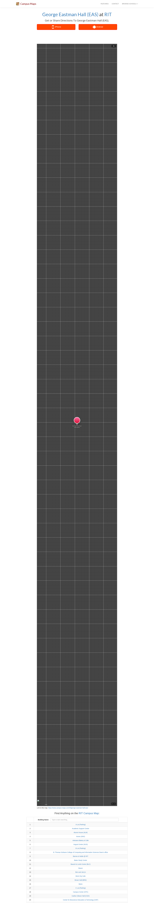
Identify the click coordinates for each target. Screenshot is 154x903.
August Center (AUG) (80, 844)
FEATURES (105, 4)
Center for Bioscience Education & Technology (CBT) (80, 900)
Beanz (80, 868)
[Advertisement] (77, 37)
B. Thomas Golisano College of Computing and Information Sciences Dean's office (80, 852)
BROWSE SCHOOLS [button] (130, 4)
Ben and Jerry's (80, 872)
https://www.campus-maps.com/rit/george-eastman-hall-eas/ (68, 808)
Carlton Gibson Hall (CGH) (81, 896)
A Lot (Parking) (81, 824)
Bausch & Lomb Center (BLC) (80, 864)
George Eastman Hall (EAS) (70, 14)
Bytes (80, 884)
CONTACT (115, 4)
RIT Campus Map (89, 813)
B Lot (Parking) (81, 848)
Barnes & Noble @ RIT (80, 856)
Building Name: (43, 820)
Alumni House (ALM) (80, 832)
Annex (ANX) (80, 836)
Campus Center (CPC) (80, 892)
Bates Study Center (80, 860)
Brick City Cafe (81, 876)
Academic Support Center (80, 828)
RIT (108, 14)
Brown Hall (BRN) (80, 880)
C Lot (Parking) (81, 888)
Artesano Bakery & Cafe (81, 840)
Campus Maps (28, 3)
